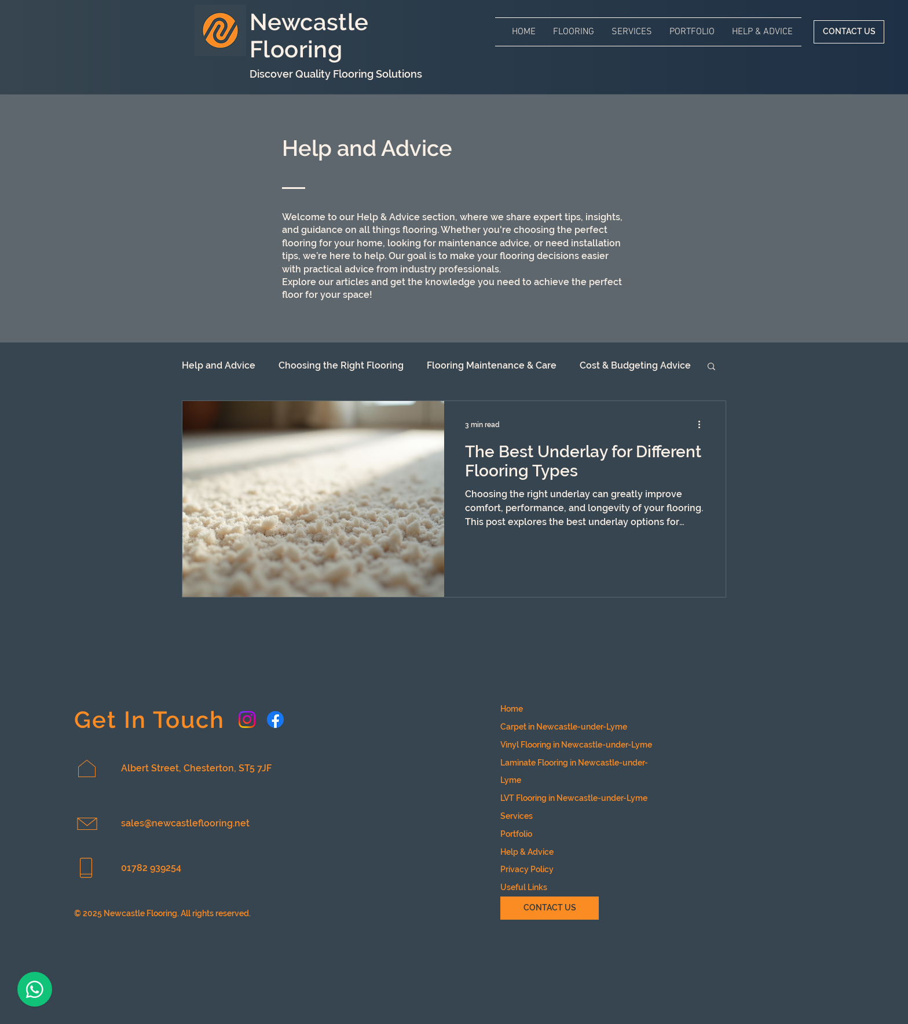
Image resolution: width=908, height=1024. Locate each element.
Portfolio (516, 834)
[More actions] (703, 425)
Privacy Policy (527, 869)
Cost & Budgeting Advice (635, 365)
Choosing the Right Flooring (341, 365)
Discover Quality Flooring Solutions (336, 74)
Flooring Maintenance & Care (491, 365)
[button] (573, 32)
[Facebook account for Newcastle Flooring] (275, 719)
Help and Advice (218, 365)
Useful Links (523, 887)
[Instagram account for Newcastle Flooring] (247, 719)
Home (511, 708)
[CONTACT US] (849, 31)
